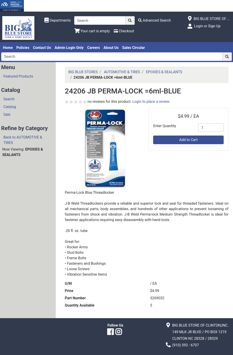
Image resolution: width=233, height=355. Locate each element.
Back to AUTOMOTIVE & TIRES (22, 140)
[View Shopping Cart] (92, 31)
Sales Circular (133, 47)
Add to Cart (188, 140)
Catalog (9, 107)
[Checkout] (124, 31)
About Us (111, 47)
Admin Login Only (69, 47)
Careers (93, 47)
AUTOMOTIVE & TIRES (122, 72)
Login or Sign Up (207, 26)
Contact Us (42, 47)
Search (9, 99)
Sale (6, 114)
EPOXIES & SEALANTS (164, 72)
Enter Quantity (164, 126)
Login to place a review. (151, 101)
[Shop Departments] (57, 20)
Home (8, 47)
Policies (22, 47)
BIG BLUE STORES (83, 72)
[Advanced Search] (154, 20)
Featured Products (18, 76)
